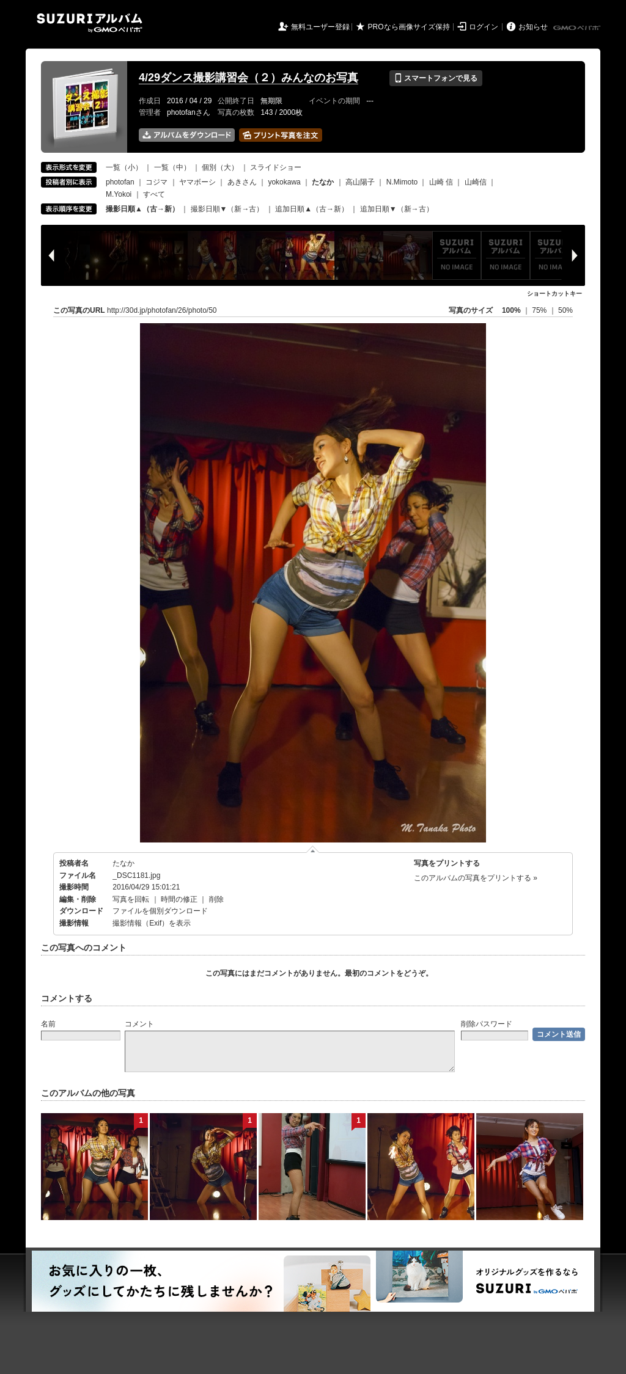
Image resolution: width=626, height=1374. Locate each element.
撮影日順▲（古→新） (142, 209)
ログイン (483, 27)
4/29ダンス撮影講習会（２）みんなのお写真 (248, 77)
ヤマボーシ (197, 182)
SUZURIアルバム (89, 23)
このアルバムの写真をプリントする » (475, 878)
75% (540, 310)
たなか (123, 863)
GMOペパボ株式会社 (577, 28)
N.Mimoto (402, 182)
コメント (139, 1024)
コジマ (156, 182)
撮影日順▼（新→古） (227, 209)
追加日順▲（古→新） (311, 209)
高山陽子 (360, 182)
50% (565, 310)
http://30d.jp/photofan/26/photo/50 (161, 310)
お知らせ (533, 27)
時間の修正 (179, 899)
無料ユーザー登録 (320, 27)
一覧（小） (124, 167)
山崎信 (476, 182)
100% (511, 310)
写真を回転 (130, 899)
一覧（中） (172, 167)
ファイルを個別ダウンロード (160, 911)
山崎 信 (441, 182)
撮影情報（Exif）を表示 (151, 923)
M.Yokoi (118, 194)
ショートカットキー (554, 293)
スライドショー (275, 167)
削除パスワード (486, 1024)
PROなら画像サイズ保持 (409, 27)
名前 (48, 1024)
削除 (216, 899)
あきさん (242, 182)
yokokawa (284, 182)
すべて (154, 194)
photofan (120, 182)
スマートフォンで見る (435, 78)
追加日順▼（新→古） (396, 209)
